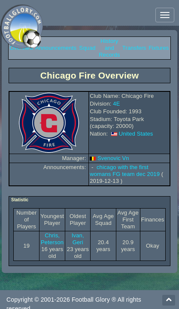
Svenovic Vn (113, 158)
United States (136, 133)
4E (116, 103)
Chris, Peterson (52, 238)
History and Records (109, 48)
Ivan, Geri (78, 238)
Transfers (134, 48)
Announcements (55, 48)
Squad (87, 48)
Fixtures (159, 48)
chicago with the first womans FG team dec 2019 (125, 170)
